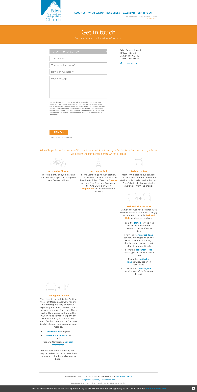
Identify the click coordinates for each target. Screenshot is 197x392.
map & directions (122, 376)
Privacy (97, 380)
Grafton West (54, 331)
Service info (151, 19)
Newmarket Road (144, 235)
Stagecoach (88, 188)
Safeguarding (87, 380)
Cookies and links (108, 380)
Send (57, 132)
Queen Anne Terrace (56, 335)
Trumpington (144, 268)
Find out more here (156, 388)
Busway (113, 180)
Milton (137, 223)
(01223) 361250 (130, 63)
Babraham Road (143, 250)
